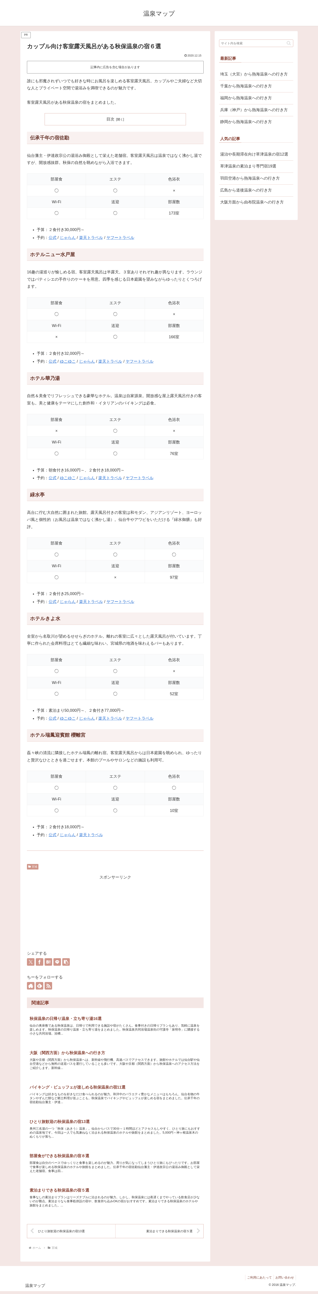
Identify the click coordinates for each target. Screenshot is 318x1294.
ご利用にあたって (258, 1280)
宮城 (32, 866)
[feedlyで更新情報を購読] (39, 986)
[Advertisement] (115, 912)
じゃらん (68, 237)
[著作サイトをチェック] (30, 986)
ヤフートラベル (120, 237)
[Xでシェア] (30, 962)
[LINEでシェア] (57, 962)
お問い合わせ (284, 1280)
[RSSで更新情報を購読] (48, 986)
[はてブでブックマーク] (48, 962)
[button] (66, 962)
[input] (256, 43)
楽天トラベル (91, 237)
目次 (110, 119)
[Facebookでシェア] (39, 962)
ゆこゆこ (68, 361)
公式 (53, 237)
